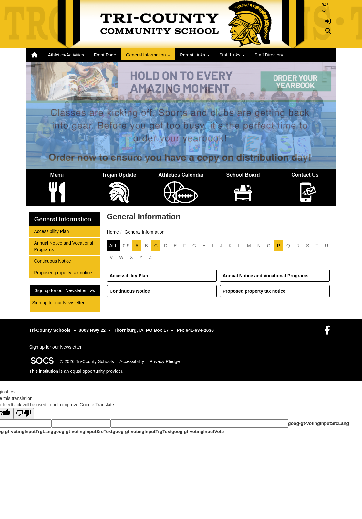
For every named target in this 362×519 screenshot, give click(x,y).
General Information (145, 232)
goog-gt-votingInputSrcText (82, 431)
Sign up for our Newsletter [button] (65, 290)
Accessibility (131, 361)
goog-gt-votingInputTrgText (141, 431)
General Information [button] (148, 54)
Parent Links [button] (195, 54)
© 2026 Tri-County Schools (87, 361)
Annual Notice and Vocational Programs (266, 275)
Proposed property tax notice (254, 291)
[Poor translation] (23, 413)
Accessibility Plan (129, 275)
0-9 (126, 245)
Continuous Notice (130, 291)
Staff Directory (268, 54)
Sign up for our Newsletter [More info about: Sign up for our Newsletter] (58, 302)
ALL (113, 245)
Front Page (105, 54)
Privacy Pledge (165, 361)
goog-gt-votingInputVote (197, 431)
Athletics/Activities (66, 54)
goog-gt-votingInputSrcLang (318, 423)
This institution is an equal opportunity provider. (76, 371)
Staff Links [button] (232, 54)
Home (113, 232)
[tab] (65, 290)
